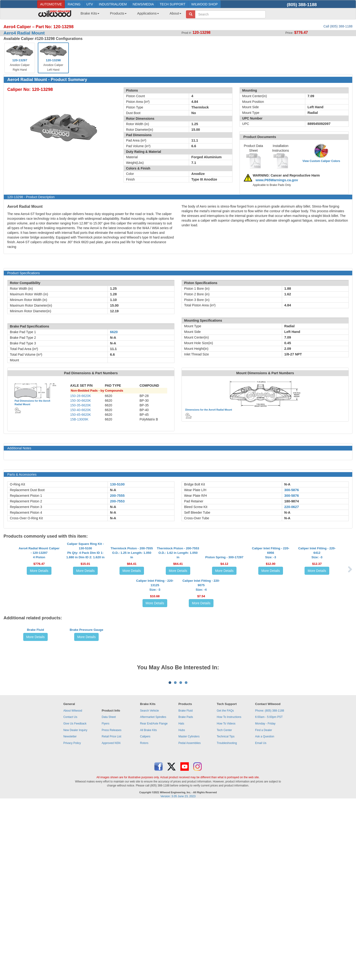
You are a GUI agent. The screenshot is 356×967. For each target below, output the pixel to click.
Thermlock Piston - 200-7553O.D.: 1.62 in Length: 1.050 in (178, 590)
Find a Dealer (263, 895)
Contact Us (70, 882)
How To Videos (226, 888)
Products (118, 13)
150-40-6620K (80, 410)
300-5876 (291, 490)
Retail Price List (111, 901)
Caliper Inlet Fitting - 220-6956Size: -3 (270, 590)
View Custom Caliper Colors (321, 161)
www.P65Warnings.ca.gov (276, 180)
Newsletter (70, 901)
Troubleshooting (227, 908)
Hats (181, 888)
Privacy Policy (72, 908)
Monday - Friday (265, 888)
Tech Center (224, 895)
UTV (89, 4)
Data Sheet (109, 882)
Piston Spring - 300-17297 (224, 595)
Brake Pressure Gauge (86, 740)
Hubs (181, 895)
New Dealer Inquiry (75, 895)
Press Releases (111, 895)
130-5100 (117, 484)
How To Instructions (229, 882)
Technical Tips (225, 901)
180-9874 (291, 501)
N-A (113, 490)
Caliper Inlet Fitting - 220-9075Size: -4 (201, 660)
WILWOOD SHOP (204, 4)
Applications (148, 13)
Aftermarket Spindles (153, 882)
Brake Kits (90, 13)
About (175, 13)
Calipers (145, 901)
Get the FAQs (225, 875)
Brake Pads (185, 882)
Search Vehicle (149, 875)
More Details (39, 608)
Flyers (105, 888)
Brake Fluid (35, 740)
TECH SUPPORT (172, 4)
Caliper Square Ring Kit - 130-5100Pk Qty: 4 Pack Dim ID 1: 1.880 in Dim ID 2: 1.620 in (85, 588)
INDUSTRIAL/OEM (113, 4)
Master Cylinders (189, 901)
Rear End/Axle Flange (153, 888)
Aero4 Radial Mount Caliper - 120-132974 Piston (39, 590)
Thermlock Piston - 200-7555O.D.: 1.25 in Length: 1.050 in (132, 590)
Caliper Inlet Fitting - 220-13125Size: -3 (155, 660)
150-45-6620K (80, 414)
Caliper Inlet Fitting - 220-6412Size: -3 (317, 590)
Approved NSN (111, 908)
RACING (74, 4)
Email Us (260, 908)
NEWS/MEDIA (143, 4)
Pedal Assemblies (189, 908)
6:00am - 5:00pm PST (268, 882)
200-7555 (117, 495)
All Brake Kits (148, 895)
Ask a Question (264, 901)
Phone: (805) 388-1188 (269, 875)
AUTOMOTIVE (51, 4)
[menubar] (129, 14)
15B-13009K (79, 419)
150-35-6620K (80, 405)
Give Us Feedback (75, 888)
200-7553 (117, 501)
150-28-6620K (80, 396)
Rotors (144, 908)
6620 (114, 332)
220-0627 (291, 507)
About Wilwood (72, 875)
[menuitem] (88, 14)
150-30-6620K (80, 400)
